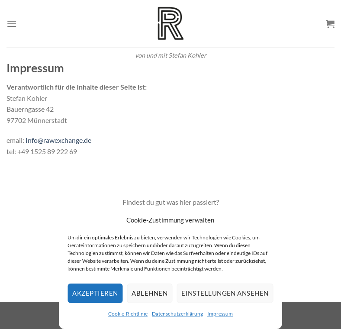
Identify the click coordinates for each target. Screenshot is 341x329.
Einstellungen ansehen (224, 293)
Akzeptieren (95, 293)
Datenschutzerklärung (177, 313)
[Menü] (11, 23)
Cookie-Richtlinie (128, 313)
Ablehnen (149, 293)
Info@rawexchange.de (58, 140)
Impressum (220, 313)
